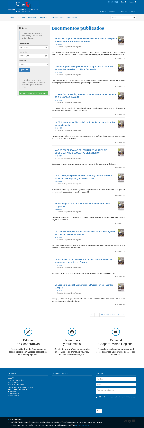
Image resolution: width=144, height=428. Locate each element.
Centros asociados (57, 17)
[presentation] (113, 404)
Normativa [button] (112, 12)
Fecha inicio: (24, 44)
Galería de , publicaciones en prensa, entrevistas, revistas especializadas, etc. (72, 352)
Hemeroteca (72, 17)
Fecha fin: (23, 52)
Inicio (12, 17)
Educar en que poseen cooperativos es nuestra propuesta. (28, 352)
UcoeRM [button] (21, 17)
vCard (123, 2)
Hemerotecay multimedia (72, 342)
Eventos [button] (132, 12)
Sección (22, 61)
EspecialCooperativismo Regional (115, 342)
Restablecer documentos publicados (33, 93)
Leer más (132, 397)
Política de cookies (82, 425)
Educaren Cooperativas (28, 342)
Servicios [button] (32, 17)
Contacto (132, 2)
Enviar (99, 411)
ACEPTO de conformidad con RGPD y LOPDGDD (115, 397)
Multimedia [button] (123, 12)
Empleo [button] (43, 17)
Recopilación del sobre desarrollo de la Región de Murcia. (115, 352)
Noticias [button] (103, 12)
